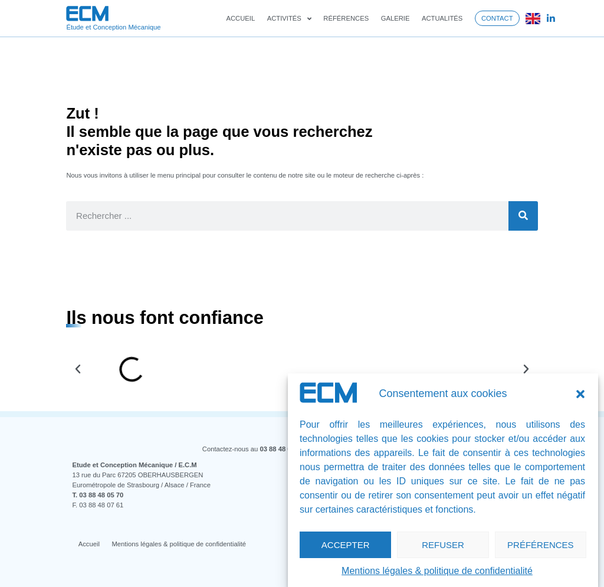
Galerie (395, 18)
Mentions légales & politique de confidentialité (437, 571)
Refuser (443, 545)
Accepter (345, 545)
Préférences (540, 545)
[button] (580, 394)
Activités (289, 18)
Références (346, 18)
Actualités (442, 18)
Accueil (240, 18)
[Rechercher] (523, 216)
